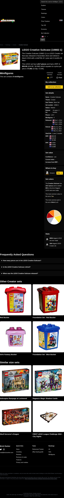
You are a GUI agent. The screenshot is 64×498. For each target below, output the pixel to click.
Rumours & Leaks (21, 457)
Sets (49, 452)
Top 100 (43, 25)
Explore (43, 5)
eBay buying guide (37, 452)
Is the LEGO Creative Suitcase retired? (16, 267)
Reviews (18, 454)
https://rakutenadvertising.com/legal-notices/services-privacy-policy (41, 478)
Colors (43, 17)
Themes (43, 9)
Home (1, 45)
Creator (14, 45)
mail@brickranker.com (6, 452)
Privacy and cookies (22, 462)
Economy (44, 29)
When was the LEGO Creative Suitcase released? (20, 273)
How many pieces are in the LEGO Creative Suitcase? (22, 260)
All (49, 449)
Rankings (44, 13)
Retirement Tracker (38, 449)
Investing (19, 452)
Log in (42, 39)
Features (18, 459)
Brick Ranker (5, 446)
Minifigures (51, 454)
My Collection (45, 33)
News (18, 449)
